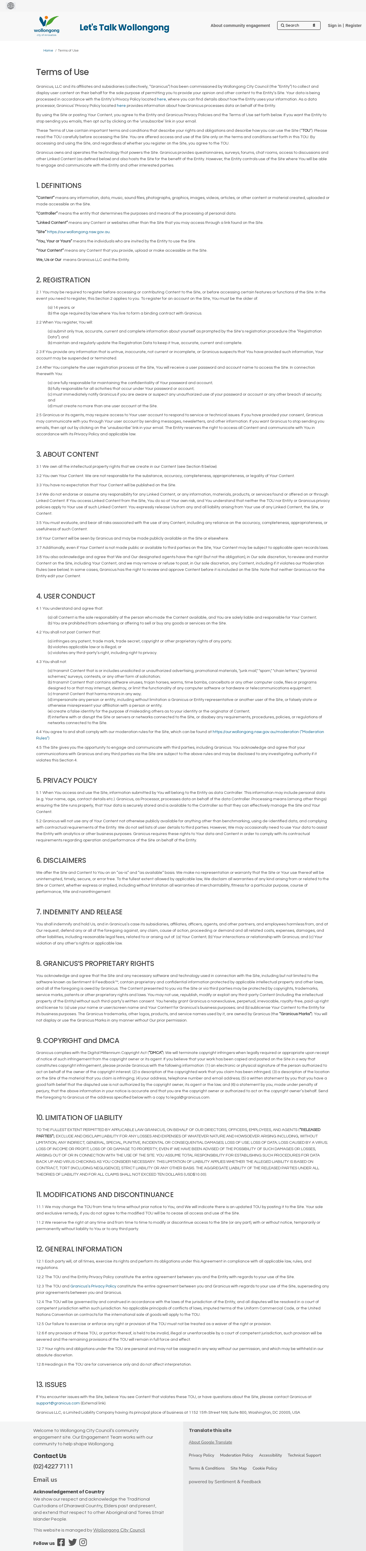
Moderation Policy (236, 1455)
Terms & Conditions (207, 1468)
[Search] (299, 25)
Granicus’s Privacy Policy (93, 1286)
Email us (45, 1480)
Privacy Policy (201, 1455)
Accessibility (270, 1455)
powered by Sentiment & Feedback (225, 1482)
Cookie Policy (265, 1468)
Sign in (334, 25)
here (161, 99)
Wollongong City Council (119, 1530)
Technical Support (304, 1455)
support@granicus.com (58, 1403)
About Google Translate (210, 1442)
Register (353, 25)
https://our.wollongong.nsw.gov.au (78, 232)
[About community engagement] (240, 25)
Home (48, 50)
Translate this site (210, 1430)
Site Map (239, 1468)
